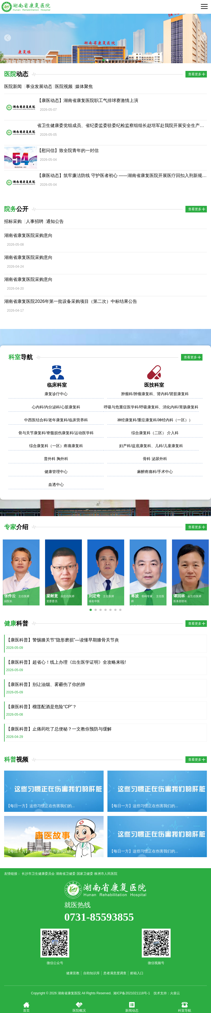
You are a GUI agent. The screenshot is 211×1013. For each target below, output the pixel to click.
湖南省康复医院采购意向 (28, 235)
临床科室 (57, 385)
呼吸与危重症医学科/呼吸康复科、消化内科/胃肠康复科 (151, 407)
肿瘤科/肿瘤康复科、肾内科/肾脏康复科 (155, 394)
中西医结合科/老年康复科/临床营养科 (56, 420)
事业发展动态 (39, 86)
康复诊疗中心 (56, 394)
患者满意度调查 (114, 973)
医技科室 (154, 385)
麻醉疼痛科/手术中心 (155, 471)
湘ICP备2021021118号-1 (131, 993)
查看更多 (194, 74)
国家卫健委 (85, 874)
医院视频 (64, 86)
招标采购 (13, 221)
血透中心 (56, 484)
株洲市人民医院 (105, 874)
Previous (7, 37)
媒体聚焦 (84, 86)
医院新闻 (13, 86)
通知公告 (55, 221)
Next (203, 37)
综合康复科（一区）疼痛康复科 (56, 446)
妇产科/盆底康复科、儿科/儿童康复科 (151, 446)
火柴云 (175, 993)
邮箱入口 (136, 973)
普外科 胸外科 (56, 458)
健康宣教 (72, 973)
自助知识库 (91, 973)
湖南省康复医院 (25, 6)
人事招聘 (34, 221)
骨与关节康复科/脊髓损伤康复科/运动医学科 (56, 433)
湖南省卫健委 (66, 874)
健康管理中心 (56, 471)
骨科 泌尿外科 (155, 458)
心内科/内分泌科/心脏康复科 (56, 407)
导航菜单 (204, 6)
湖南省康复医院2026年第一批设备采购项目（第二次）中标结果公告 (70, 301)
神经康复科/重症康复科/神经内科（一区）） (155, 420)
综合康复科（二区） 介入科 (155, 433)
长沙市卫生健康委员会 (38, 874)
